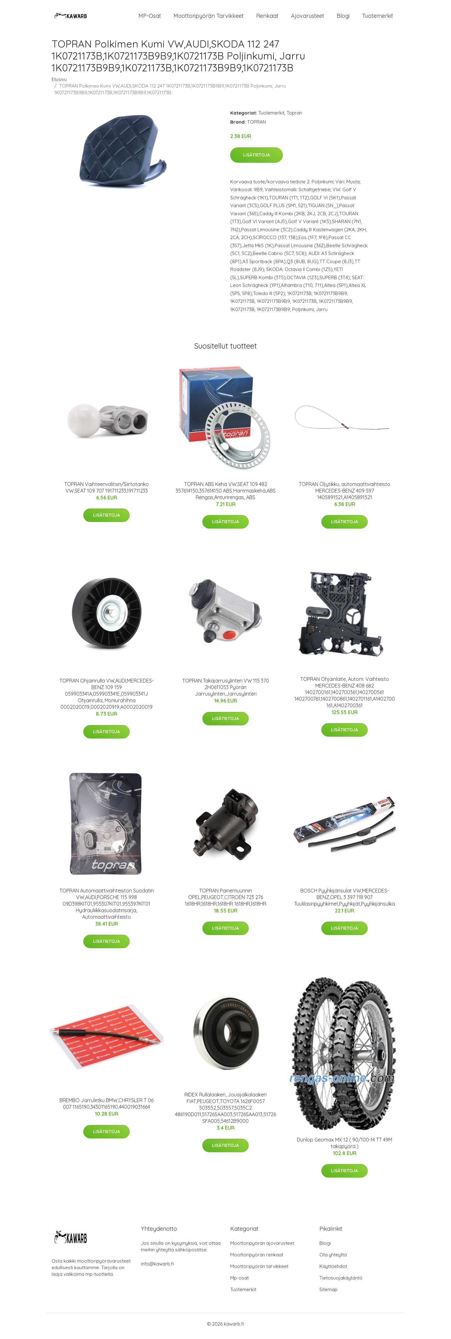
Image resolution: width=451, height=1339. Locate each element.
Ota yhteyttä (333, 1259)
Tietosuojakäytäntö (340, 1282)
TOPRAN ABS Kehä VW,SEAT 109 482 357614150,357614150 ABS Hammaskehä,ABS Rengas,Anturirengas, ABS (226, 495)
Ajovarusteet (307, 18)
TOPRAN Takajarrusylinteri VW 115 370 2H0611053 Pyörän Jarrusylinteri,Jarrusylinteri (225, 691)
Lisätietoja (256, 159)
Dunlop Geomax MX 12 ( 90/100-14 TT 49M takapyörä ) (344, 1147)
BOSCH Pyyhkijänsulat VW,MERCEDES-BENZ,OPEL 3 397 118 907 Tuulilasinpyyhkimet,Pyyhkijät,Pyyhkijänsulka (344, 901)
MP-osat (149, 18)
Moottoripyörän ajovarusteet (262, 1247)
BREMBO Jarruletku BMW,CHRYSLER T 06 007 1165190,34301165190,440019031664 (106, 1107)
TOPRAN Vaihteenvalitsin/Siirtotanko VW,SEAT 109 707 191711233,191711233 (106, 491)
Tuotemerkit (377, 18)
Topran (294, 117)
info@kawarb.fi (157, 1268)
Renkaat (267, 18)
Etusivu (59, 84)
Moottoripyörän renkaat (256, 1259)
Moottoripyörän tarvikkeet (209, 18)
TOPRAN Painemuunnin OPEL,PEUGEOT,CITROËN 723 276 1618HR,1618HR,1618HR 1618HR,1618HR (225, 901)
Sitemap (328, 1294)
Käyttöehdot (333, 1271)
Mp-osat (239, 1282)
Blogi (343, 18)
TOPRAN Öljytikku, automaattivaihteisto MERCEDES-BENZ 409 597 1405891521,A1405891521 (344, 495)
